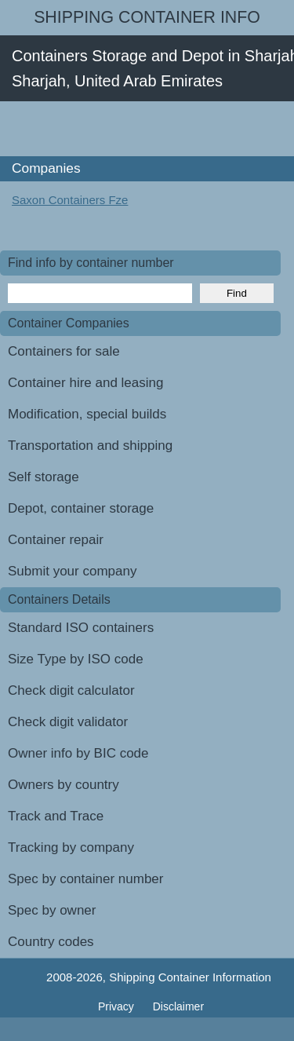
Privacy (117, 1006)
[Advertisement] (147, 128)
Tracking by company (71, 847)
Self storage (43, 476)
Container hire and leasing (85, 382)
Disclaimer (178, 1006)
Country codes (51, 941)
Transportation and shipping (90, 445)
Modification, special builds (87, 414)
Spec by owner (52, 910)
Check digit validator (68, 721)
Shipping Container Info (147, 17)
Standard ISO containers (81, 627)
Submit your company (72, 571)
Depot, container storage (81, 508)
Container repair (55, 539)
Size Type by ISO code (75, 659)
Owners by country (63, 784)
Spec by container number (85, 878)
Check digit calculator (71, 690)
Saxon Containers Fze (70, 199)
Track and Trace (55, 816)
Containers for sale (64, 351)
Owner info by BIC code (78, 753)
